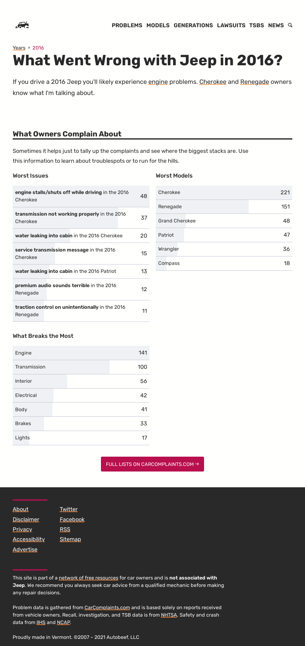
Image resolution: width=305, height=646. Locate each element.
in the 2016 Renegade (65, 289)
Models (158, 25)
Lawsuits (231, 25)
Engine (23, 353)
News (276, 25)
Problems (127, 25)
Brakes (23, 423)
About (20, 509)
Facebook (72, 519)
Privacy (22, 529)
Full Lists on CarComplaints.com (152, 464)
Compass (169, 263)
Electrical (26, 395)
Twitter (69, 509)
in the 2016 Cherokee (72, 196)
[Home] (22, 25)
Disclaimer (26, 519)
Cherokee (212, 81)
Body (21, 409)
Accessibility (29, 539)
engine (158, 81)
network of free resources (88, 578)
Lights (22, 438)
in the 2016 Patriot (65, 271)
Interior (23, 381)
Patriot (166, 235)
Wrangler (168, 249)
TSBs (256, 25)
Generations (193, 25)
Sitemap (70, 539)
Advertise (25, 549)
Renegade (254, 81)
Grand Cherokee (177, 221)
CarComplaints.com (107, 607)
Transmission (30, 367)
